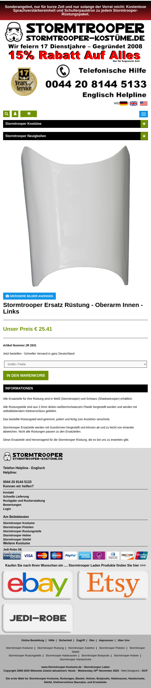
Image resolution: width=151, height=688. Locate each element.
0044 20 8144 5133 (17, 482)
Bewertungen (12, 504)
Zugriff (80, 640)
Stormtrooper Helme (17, 535)
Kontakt (8, 492)
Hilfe (51, 640)
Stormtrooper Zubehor (81, 647)
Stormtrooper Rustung (50, 647)
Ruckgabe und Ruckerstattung (24, 500)
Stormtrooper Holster (126, 655)
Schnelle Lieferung (16, 496)
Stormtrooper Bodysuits (95, 655)
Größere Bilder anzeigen (29, 296)
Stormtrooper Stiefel (17, 539)
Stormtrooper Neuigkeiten (25, 136)
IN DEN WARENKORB (26, 375)
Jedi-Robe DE (12, 549)
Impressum (106, 640)
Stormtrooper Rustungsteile (22, 531)
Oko (91, 640)
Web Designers (130, 670)
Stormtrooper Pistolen (18, 527)
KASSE (29, 114)
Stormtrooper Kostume (19, 523)
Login (7, 509)
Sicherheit (65, 640)
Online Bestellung (32, 640)
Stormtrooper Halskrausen (61, 655)
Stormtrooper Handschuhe (75, 659)
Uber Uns (124, 640)
